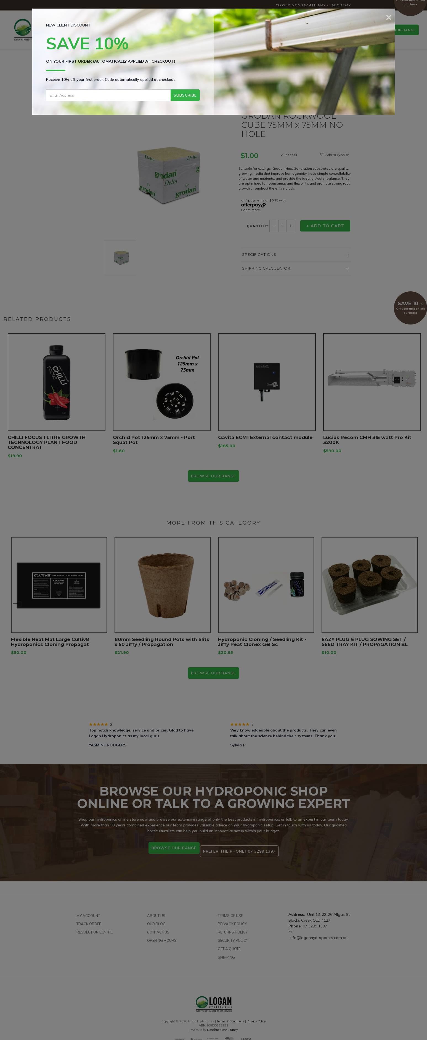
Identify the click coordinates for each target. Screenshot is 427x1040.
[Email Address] (108, 95)
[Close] (389, 16)
